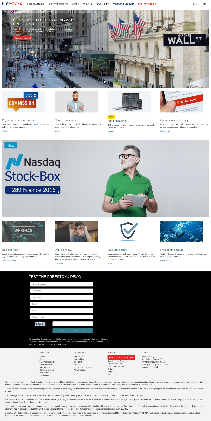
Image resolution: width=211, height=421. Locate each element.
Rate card (77, 362)
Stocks (42, 356)
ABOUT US (87, 4)
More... (5, 131)
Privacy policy (62, 344)
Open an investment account (121, 357)
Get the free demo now (72, 331)
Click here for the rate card (131, 395)
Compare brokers (46, 370)
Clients (196, 4)
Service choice (45, 364)
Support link (112, 374)
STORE (75, 4)
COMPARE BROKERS (58, 4)
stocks (36, 124)
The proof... (59, 263)
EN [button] (205, 4)
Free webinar (79, 359)
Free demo (78, 356)
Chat (110, 372)
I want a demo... (167, 261)
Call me (111, 369)
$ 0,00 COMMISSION (36, 4)
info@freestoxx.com (116, 366)
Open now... (165, 131)
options (46, 124)
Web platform (45, 373)
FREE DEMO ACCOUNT (123, 4)
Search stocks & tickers (117, 361)
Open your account (23, 38)
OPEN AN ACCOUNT (147, 4)
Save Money (44, 367)
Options (42, 359)
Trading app (44, 375)
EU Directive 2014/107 (82, 367)
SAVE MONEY (102, 4)
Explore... (111, 132)
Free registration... (9, 261)
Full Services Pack (115, 364)
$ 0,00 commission (47, 362)
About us (77, 364)
